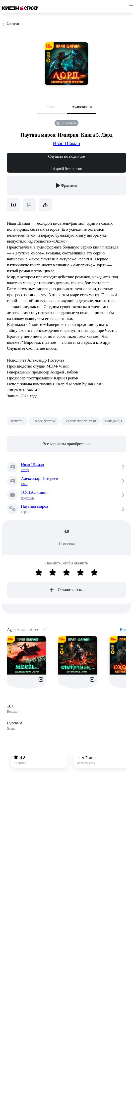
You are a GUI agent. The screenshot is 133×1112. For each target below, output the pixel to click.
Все (123, 629)
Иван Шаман (66, 143)
